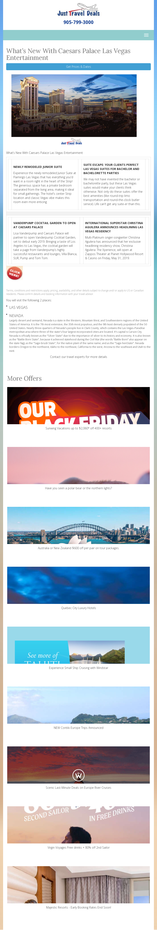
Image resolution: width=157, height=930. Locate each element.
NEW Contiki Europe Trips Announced (78, 708)
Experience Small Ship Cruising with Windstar (78, 648)
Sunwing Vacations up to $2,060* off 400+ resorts (78, 408)
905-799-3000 (78, 22)
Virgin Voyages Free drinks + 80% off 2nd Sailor (78, 827)
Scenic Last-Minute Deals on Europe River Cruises (78, 768)
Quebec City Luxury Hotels (78, 588)
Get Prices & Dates (78, 67)
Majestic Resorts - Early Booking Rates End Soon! (78, 887)
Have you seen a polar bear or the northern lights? (78, 468)
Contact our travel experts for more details (78, 357)
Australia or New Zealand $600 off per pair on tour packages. (78, 528)
